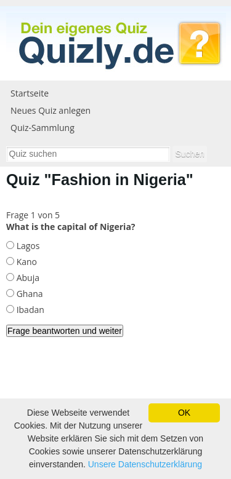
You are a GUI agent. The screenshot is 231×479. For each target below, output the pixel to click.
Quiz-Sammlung (42, 127)
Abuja (26, 277)
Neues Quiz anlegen (50, 110)
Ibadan (29, 309)
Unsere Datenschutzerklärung (145, 464)
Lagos (26, 245)
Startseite (29, 93)
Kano (25, 261)
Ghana (28, 293)
